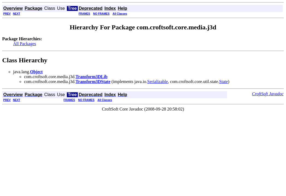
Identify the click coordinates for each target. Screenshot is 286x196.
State (223, 81)
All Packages (24, 43)
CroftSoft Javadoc (268, 93)
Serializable (157, 81)
